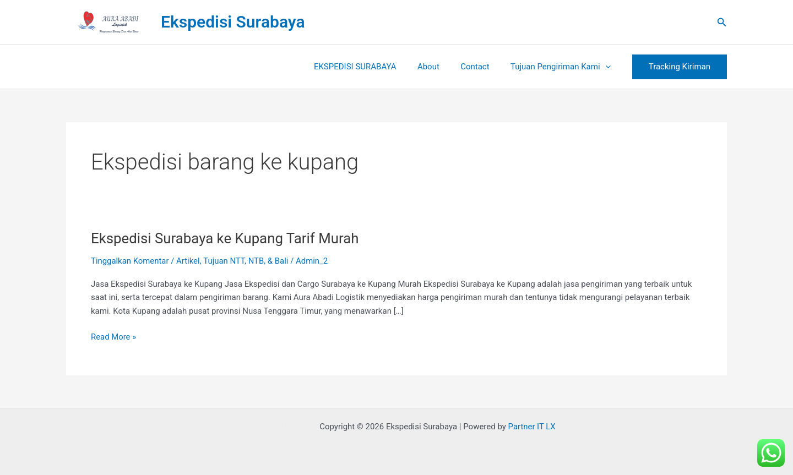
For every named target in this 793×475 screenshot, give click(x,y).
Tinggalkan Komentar (130, 261)
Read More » (114, 336)
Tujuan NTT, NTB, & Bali (247, 261)
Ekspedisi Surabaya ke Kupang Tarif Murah (226, 238)
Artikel (188, 261)
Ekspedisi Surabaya (233, 21)
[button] (722, 22)
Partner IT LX (532, 427)
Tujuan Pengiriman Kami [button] (563, 67)
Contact (482, 67)
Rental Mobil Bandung (277, 427)
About (440, 67)
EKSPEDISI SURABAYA (371, 67)
